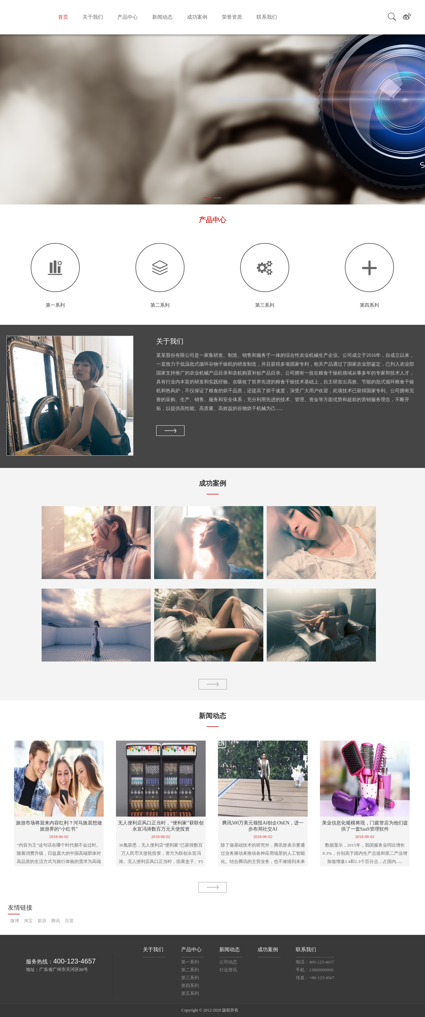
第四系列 (190, 985)
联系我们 (267, 17)
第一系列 (190, 962)
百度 (69, 920)
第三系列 (190, 977)
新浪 (42, 920)
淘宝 (28, 920)
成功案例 (197, 17)
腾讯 (55, 920)
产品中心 (127, 17)
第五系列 (190, 993)
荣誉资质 (232, 17)
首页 (63, 17)
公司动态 (228, 962)
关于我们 (93, 17)
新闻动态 (162, 17)
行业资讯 (228, 969)
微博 (14, 920)
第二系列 (190, 969)
